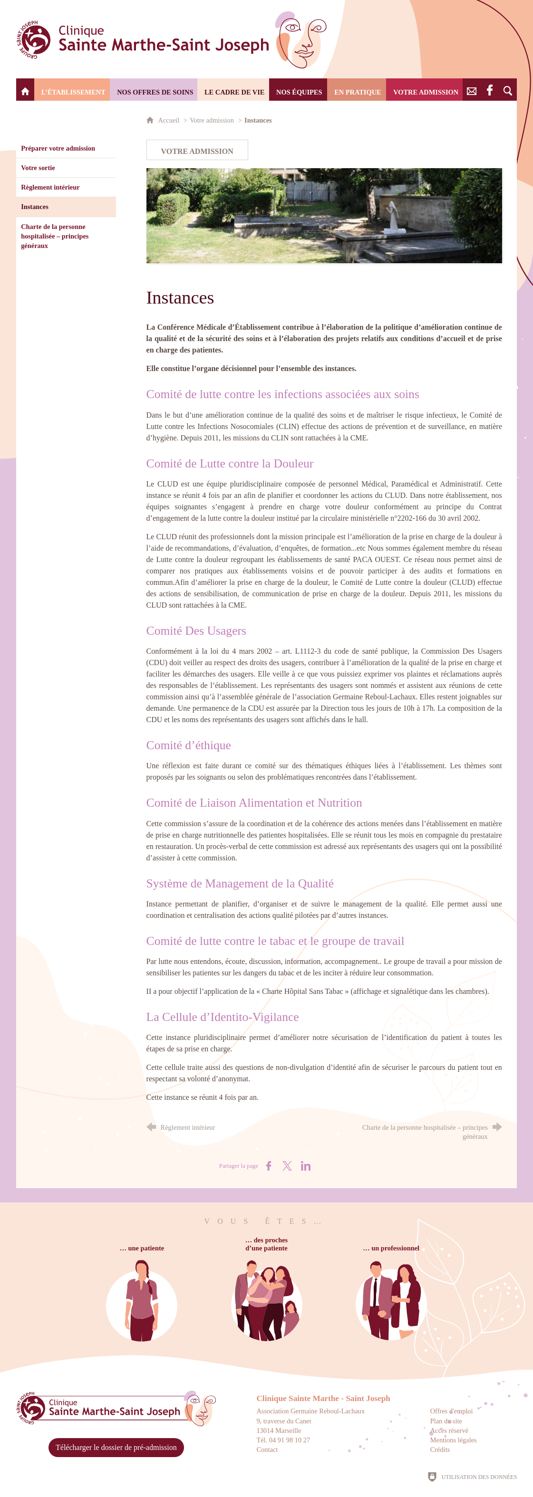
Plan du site (446, 1421)
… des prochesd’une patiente (266, 1244)
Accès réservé (449, 1430)
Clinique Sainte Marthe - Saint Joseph (323, 1398)
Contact (267, 1449)
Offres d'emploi (451, 1411)
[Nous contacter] (472, 89)
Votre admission (212, 120)
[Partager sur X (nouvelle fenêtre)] (287, 1166)
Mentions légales (453, 1440)
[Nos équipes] (298, 89)
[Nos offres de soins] (153, 89)
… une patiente (142, 1248)
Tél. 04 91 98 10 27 (283, 1440)
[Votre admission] (424, 89)
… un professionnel (391, 1248)
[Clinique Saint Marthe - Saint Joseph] (25, 89)
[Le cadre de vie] (233, 89)
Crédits (440, 1449)
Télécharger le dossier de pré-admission (116, 1447)
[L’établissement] (72, 89)
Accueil (169, 120)
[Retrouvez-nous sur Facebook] (490, 89)
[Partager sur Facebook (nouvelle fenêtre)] (269, 1166)
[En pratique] (356, 89)
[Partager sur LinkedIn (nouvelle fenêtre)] (306, 1166)
